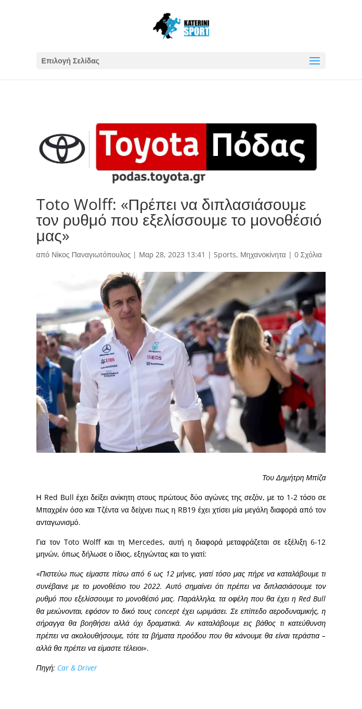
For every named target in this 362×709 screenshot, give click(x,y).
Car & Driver (77, 668)
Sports (225, 254)
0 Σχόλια (308, 254)
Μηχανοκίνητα (263, 254)
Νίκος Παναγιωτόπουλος (91, 254)
